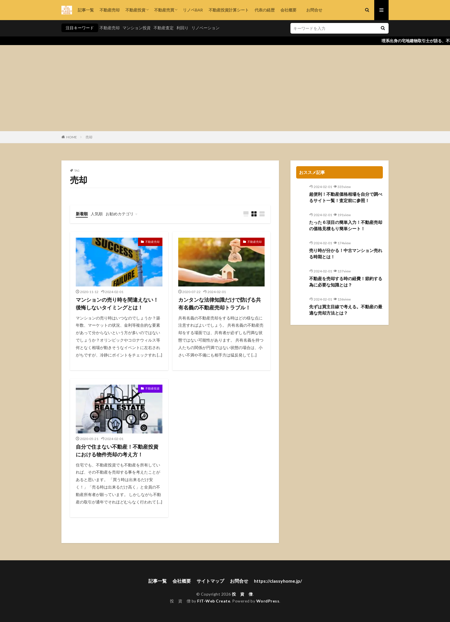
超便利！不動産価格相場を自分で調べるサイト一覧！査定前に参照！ (345, 197)
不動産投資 (135, 9)
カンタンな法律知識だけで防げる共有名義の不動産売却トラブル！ (219, 304)
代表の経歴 (265, 9)
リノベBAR (193, 9)
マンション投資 (137, 27)
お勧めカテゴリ (120, 213)
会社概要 (288, 9)
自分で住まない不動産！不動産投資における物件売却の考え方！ (117, 450)
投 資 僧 (242, 594)
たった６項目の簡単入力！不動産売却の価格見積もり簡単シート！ (345, 225)
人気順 (97, 213)
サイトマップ (210, 581)
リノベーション (205, 27)
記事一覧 (86, 9)
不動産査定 (164, 27)
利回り (182, 27)
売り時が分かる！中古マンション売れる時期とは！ (345, 253)
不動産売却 (110, 9)
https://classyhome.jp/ (278, 581)
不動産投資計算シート (229, 9)
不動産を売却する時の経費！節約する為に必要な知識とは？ (345, 282)
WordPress (268, 600)
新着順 (82, 213)
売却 (89, 137)
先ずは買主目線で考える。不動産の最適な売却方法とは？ (345, 310)
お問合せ (312, 9)
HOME (71, 137)
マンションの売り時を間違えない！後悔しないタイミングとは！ (117, 304)
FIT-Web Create (213, 600)
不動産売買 (164, 9)
